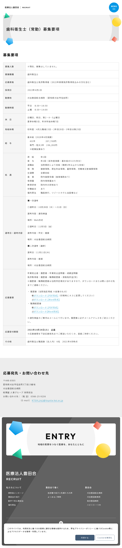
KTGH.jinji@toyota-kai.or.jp (47, 400)
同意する (85, 537)
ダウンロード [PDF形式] (46, 295)
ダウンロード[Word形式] (46, 311)
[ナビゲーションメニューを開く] (114, 7)
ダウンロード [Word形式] (47, 299)
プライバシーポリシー (84, 528)
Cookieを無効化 (105, 537)
